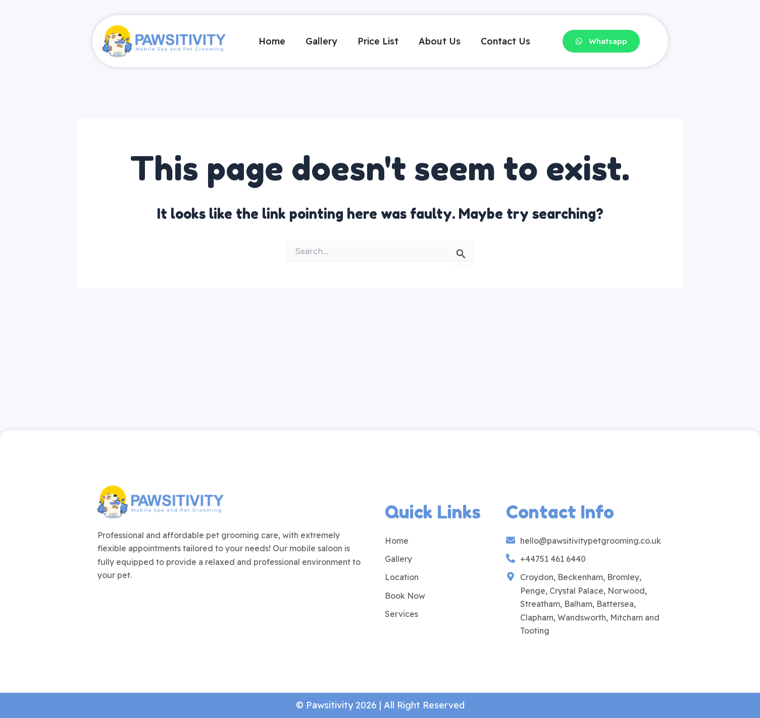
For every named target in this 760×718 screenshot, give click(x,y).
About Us (440, 41)
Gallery (321, 41)
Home (272, 41)
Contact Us (505, 41)
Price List (378, 41)
